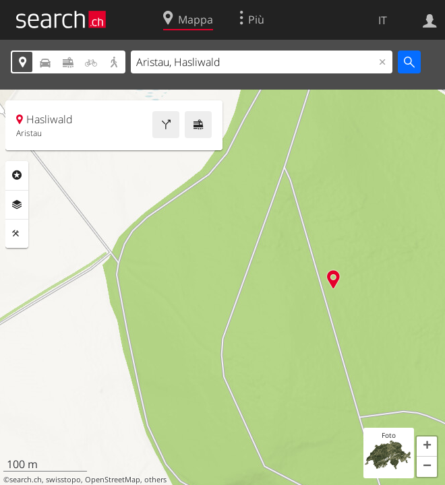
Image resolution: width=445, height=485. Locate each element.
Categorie (16, 175)
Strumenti (16, 234)
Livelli (16, 205)
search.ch (25, 479)
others (155, 479)
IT (382, 20)
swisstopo (63, 479)
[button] (427, 447)
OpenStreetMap (112, 479)
